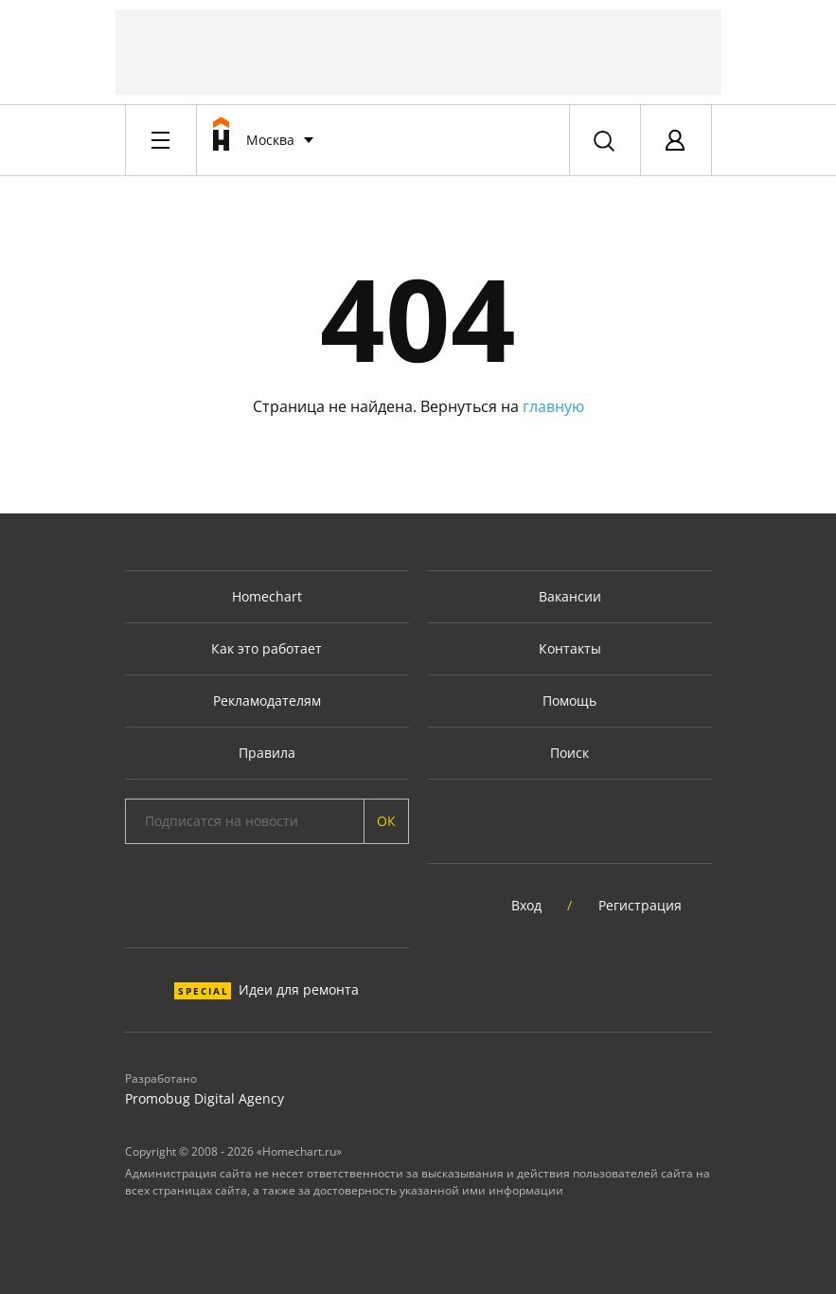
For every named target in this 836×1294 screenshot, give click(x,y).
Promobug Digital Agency (204, 1098)
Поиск (569, 753)
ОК (386, 821)
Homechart (267, 596)
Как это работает (266, 648)
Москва (270, 140)
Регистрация (640, 905)
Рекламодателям (267, 701)
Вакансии (570, 596)
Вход (526, 905)
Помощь (569, 701)
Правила (267, 753)
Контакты (570, 648)
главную (553, 406)
